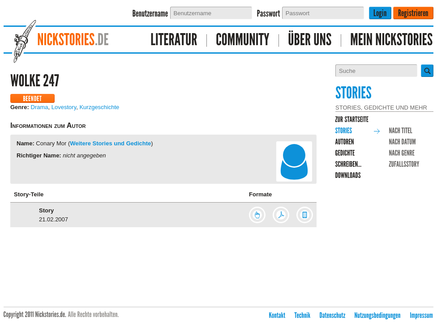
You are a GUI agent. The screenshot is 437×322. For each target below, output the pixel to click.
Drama (39, 107)
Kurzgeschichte (99, 107)
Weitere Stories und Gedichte (110, 143)
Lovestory (63, 107)
